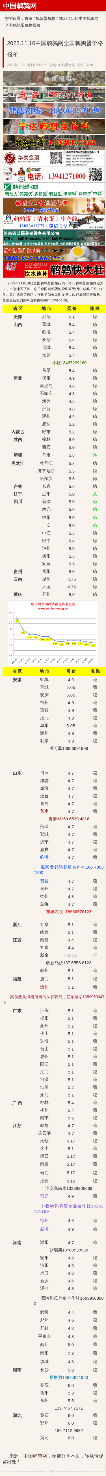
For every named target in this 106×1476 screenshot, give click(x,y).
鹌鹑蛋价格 (45, 18)
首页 (29, 18)
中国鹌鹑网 (20, 6)
